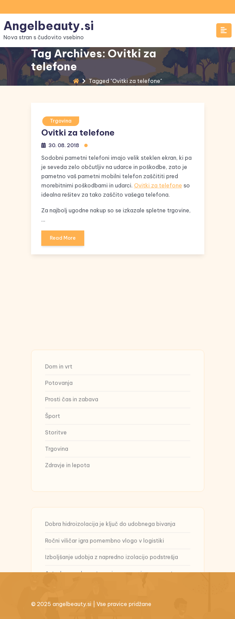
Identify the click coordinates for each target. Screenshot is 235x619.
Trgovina (61, 121)
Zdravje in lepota (67, 523)
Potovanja (59, 440)
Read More (62, 240)
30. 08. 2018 (63, 145)
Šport (52, 473)
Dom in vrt (58, 424)
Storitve (56, 490)
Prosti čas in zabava (71, 457)
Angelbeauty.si (48, 25)
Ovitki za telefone (78, 132)
